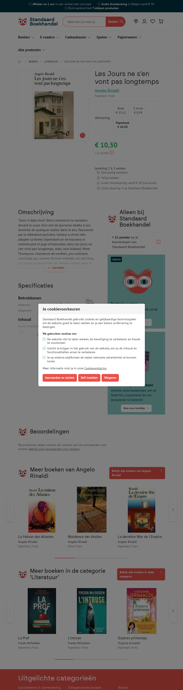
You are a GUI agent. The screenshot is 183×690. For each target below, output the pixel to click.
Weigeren (110, 378)
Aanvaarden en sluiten (59, 378)
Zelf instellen (89, 378)
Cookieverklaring (95, 368)
